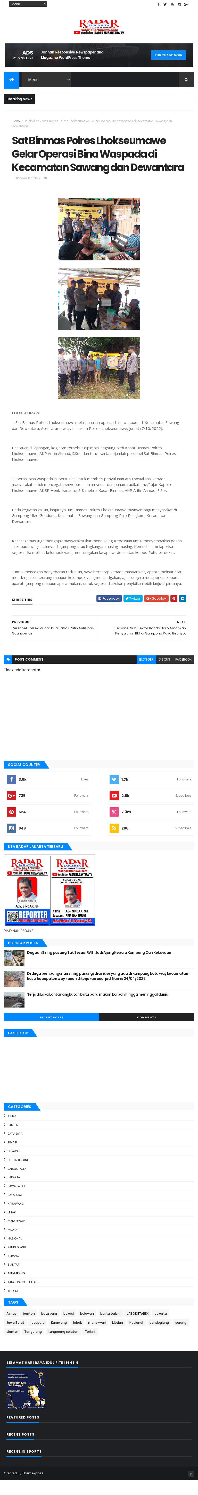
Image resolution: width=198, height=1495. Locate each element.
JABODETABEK (17, 1183)
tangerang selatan (23, 1297)
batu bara (15, 1149)
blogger (146, 674)
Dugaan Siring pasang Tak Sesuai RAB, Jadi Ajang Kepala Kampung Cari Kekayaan (99, 967)
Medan (13, 1244)
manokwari (17, 1236)
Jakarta (14, 1192)
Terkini (13, 1306)
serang (13, 1271)
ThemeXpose (32, 1488)
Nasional (15, 1253)
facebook (183, 674)
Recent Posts (51, 1032)
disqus (164, 674)
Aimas (12, 1131)
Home (16, 121)
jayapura (15, 1209)
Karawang (16, 1218)
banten (13, 1140)
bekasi (12, 1157)
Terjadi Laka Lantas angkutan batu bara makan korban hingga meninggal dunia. (98, 1009)
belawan (14, 1166)
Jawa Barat (16, 1201)
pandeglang (17, 1262)
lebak (12, 1227)
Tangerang (16, 1288)
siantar (13, 1279)
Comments (146, 1032)
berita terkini (18, 1175)
